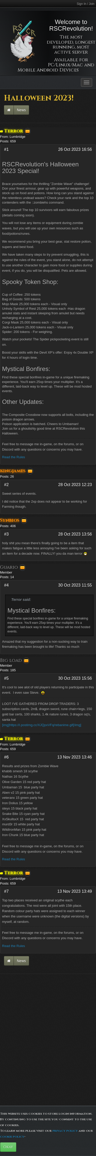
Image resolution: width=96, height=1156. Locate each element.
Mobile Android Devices (48, 70)
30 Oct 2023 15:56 (75, 678)
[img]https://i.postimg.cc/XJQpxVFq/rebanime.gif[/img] (41, 725)
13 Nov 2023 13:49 (74, 891)
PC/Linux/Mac (65, 65)
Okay (8, 1147)
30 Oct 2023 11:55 (75, 585)
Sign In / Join (85, 4)
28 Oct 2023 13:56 (75, 534)
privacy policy (65, 1131)
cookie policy (12, 1137)
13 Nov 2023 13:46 (74, 757)
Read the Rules (13, 457)
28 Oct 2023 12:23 (75, 484)
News (21, 110)
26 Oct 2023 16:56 (75, 149)
